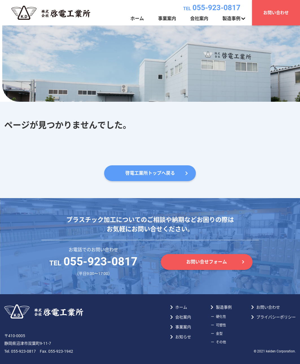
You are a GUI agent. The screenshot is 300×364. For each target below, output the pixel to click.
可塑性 (221, 325)
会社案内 (199, 18)
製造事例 (231, 18)
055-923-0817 (211, 7)
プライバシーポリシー (276, 317)
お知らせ (183, 337)
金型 (219, 334)
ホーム (137, 18)
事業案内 (167, 18)
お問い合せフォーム (206, 262)
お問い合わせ (276, 12)
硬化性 (221, 317)
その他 (221, 342)
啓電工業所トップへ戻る (150, 173)
